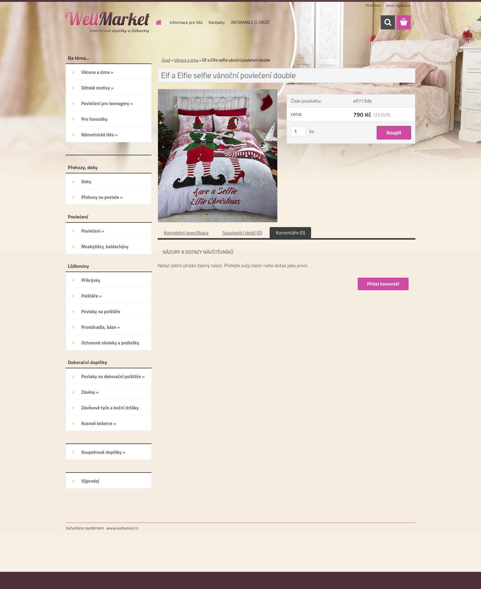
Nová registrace (398, 5)
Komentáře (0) (290, 232)
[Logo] (108, 22)
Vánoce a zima (186, 60)
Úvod (166, 60)
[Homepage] (158, 22)
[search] (388, 22)
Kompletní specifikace (186, 232)
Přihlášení (373, 5)
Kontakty (217, 22)
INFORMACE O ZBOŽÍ (250, 22)
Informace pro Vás (186, 22)
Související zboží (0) (242, 232)
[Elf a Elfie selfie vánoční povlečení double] (217, 91)
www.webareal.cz (122, 528)
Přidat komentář (383, 283)
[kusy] (298, 131)
